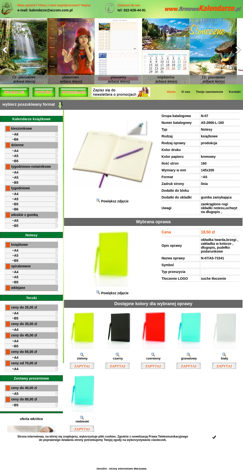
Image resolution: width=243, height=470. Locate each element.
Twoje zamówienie (209, 92)
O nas (185, 92)
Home (171, 92)
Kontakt (235, 92)
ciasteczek (158, 440)
